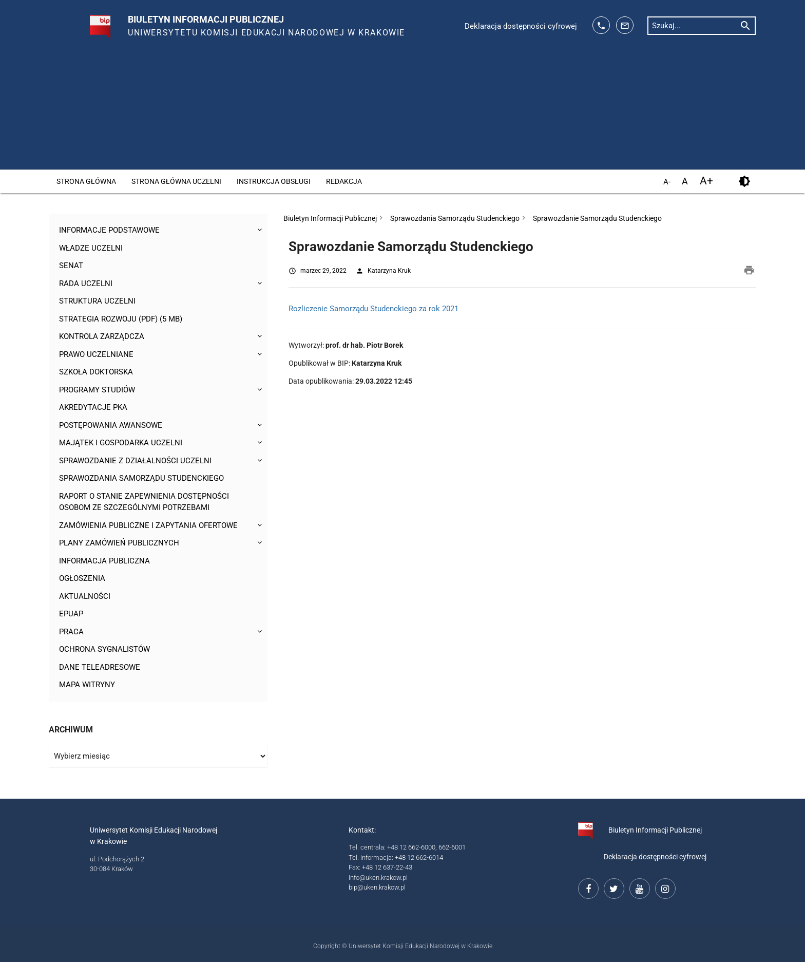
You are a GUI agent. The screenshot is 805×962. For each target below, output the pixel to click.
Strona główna (86, 181)
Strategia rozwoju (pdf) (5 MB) (120, 319)
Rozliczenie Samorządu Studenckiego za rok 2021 (373, 308)
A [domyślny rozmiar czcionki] (685, 181)
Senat (71, 265)
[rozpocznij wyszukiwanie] (745, 25)
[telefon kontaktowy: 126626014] (601, 25)
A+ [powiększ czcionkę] (706, 181)
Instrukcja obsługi (274, 181)
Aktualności (84, 596)
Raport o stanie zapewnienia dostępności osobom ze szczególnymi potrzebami (144, 502)
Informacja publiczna (104, 560)
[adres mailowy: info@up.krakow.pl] (625, 25)
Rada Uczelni (85, 283)
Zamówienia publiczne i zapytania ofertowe (148, 525)
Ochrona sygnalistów (104, 649)
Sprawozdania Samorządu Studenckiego (141, 478)
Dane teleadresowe (99, 667)
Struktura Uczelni (97, 301)
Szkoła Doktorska (96, 371)
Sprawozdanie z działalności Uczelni (135, 460)
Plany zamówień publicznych (119, 543)
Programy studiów (97, 389)
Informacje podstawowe (109, 230)
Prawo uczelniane (96, 354)
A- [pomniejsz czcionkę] (666, 182)
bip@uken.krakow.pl (377, 887)
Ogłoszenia (82, 578)
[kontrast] (744, 181)
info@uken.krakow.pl (378, 877)
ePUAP (71, 613)
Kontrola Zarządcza (101, 336)
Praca (71, 631)
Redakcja (344, 181)
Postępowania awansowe (110, 425)
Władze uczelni (91, 248)
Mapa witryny (87, 684)
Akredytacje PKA (93, 407)
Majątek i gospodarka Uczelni (120, 442)
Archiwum (71, 729)
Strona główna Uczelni (176, 181)
